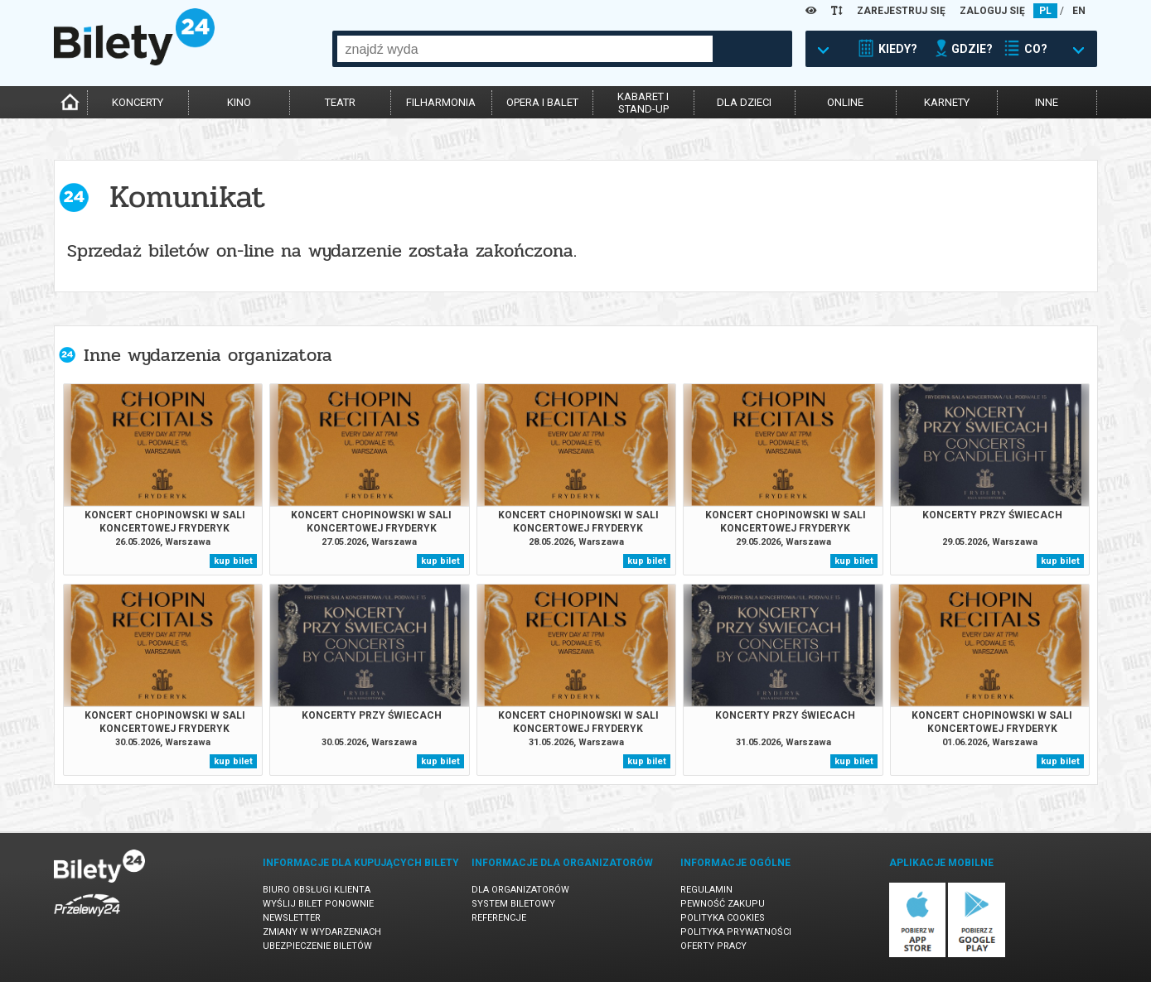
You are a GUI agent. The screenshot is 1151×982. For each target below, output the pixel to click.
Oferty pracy (713, 946)
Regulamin (706, 889)
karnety (947, 102)
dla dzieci (744, 102)
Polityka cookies (722, 917)
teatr (340, 102)
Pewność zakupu (722, 903)
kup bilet (233, 561)
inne (1046, 102)
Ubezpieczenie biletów (317, 946)
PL (1045, 11)
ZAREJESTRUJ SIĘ (901, 11)
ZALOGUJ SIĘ (992, 11)
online (845, 102)
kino (239, 102)
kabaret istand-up (643, 102)
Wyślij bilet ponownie (318, 903)
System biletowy (513, 903)
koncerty (137, 102)
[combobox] (525, 49)
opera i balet (542, 102)
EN (1079, 11)
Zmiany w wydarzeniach (322, 932)
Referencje (499, 917)
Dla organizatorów (520, 889)
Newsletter (292, 917)
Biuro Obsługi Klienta (316, 889)
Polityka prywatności (735, 932)
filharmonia (441, 102)
